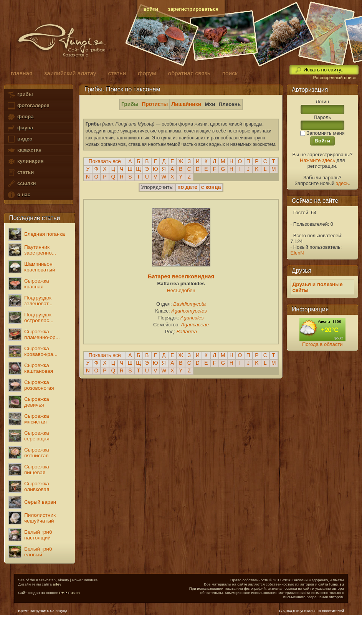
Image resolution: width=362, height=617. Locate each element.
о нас (18, 195)
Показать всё (105, 161)
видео (20, 139)
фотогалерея (28, 106)
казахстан (24, 150)
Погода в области (322, 344)
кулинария (25, 161)
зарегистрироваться (193, 9)
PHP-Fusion (69, 593)
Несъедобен (181, 290)
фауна (20, 128)
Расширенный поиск (334, 77)
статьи (20, 172)
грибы (20, 94)
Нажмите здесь (317, 160)
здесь (342, 183)
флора (20, 117)
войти (151, 9)
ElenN (297, 253)
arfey (57, 584)
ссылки (21, 184)
